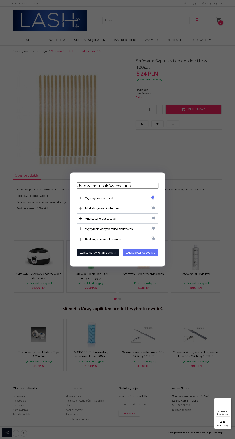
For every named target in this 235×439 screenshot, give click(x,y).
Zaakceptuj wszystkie (142, 252)
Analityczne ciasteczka (99, 218)
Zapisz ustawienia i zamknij (96, 252)
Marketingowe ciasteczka (101, 208)
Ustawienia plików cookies (102, 185)
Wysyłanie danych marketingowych (107, 228)
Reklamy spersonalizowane (102, 239)
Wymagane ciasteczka (99, 198)
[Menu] (229, 400)
